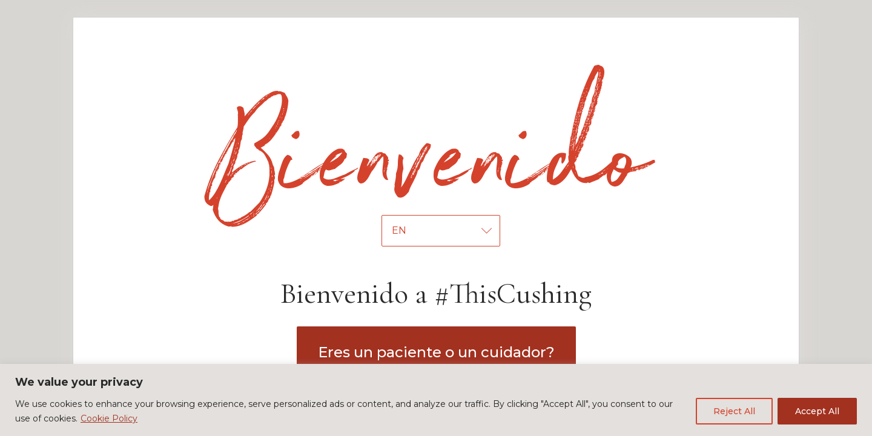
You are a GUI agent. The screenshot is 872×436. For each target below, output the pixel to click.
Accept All (817, 411)
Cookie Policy (109, 418)
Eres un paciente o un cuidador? (436, 352)
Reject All (734, 411)
